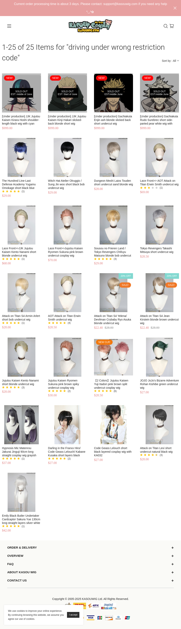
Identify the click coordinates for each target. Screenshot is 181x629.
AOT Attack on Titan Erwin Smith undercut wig (64, 317)
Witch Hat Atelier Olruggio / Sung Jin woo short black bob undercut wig (66, 184)
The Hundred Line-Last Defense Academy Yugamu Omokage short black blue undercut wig (19, 184)
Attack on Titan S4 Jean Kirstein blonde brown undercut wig (159, 319)
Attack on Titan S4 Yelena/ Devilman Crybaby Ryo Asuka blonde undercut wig (112, 319)
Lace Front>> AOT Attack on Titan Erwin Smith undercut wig (159, 182)
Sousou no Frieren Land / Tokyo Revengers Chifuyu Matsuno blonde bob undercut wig (112, 252)
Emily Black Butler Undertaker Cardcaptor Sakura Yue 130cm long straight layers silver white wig (21, 519)
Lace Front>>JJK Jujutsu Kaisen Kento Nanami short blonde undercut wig (19, 252)
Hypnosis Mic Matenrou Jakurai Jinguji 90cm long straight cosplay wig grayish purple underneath (19, 451)
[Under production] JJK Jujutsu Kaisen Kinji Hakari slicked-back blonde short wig (67, 120)
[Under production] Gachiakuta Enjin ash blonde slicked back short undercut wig (113, 120)
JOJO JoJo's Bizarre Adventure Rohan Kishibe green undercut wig (159, 384)
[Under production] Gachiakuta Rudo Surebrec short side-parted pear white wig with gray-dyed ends (159, 120)
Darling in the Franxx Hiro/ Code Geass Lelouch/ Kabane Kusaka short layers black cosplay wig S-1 (66, 451)
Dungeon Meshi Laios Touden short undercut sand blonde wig (113, 182)
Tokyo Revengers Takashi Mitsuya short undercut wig (156, 250)
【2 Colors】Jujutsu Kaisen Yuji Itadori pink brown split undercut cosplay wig (111, 384)
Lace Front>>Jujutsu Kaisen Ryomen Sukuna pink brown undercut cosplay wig (65, 252)
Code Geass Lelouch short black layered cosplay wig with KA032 (113, 451)
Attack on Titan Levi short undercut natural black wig (156, 449)
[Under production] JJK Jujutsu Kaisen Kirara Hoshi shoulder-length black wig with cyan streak (21, 120)
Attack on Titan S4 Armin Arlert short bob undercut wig (21, 317)
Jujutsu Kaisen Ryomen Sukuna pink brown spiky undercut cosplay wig (63, 384)
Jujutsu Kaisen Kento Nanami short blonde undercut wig (20, 382)
